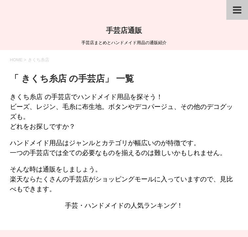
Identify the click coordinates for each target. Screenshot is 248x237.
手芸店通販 (124, 30)
